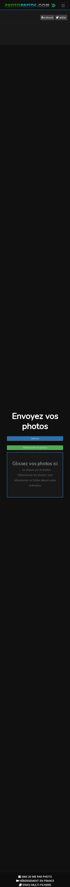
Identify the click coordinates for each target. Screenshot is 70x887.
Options (35, 438)
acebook (47, 17)
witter (61, 17)
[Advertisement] (35, 33)
